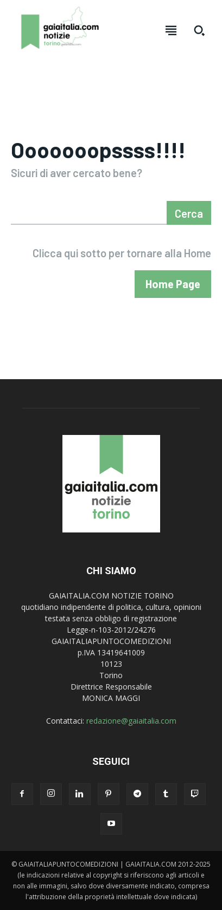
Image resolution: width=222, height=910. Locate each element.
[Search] (189, 213)
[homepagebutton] (173, 284)
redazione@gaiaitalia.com (131, 721)
